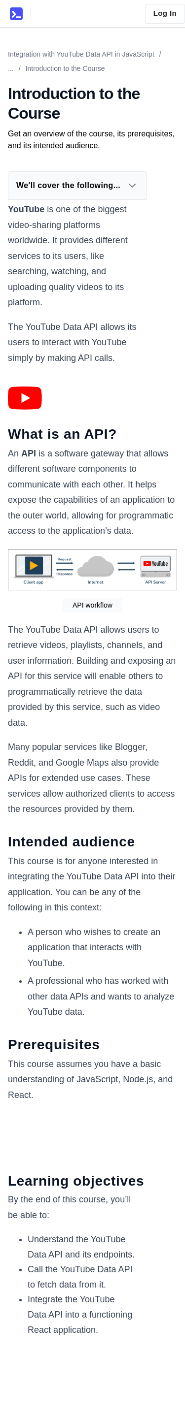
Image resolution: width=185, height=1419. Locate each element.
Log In (165, 13)
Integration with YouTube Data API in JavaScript (81, 54)
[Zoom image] (25, 398)
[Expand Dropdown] (132, 185)
